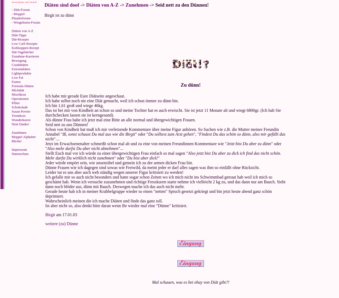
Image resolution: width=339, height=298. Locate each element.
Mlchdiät (18, 90)
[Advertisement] (22, 173)
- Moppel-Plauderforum (21, 16)
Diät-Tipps (19, 35)
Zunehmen (19, 133)
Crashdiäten (20, 65)
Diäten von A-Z (22, 31)
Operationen (20, 99)
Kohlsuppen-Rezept (25, 48)
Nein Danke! (20, 124)
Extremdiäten (21, 69)
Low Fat (17, 77)
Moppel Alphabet (24, 137)
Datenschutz (20, 154)
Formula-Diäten (23, 86)
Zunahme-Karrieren (25, 56)
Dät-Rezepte (20, 39)
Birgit (50, 214)
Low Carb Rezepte (24, 44)
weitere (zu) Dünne (61, 223)
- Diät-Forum (21, 10)
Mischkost (19, 94)
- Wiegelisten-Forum (26, 22)
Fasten (16, 82)
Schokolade (20, 107)
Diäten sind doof (61, 5)
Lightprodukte (21, 73)
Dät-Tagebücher (23, 52)
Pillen (16, 103)
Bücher (17, 141)
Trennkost (18, 116)
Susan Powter (21, 111)
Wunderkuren (21, 120)
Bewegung (19, 61)
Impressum (19, 150)
